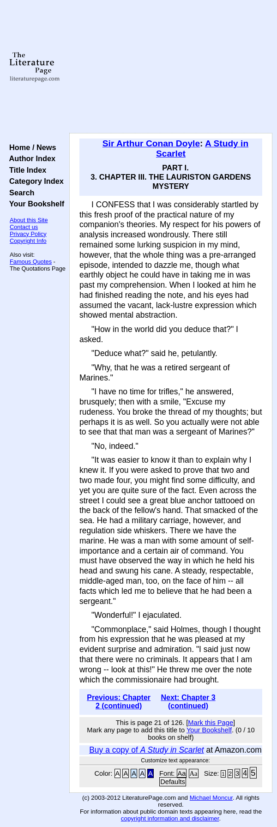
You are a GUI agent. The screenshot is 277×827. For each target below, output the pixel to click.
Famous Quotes (31, 261)
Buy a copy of (146, 750)
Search (19, 192)
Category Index (34, 181)
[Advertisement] (171, 67)
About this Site (29, 220)
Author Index (30, 158)
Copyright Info (28, 240)
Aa (182, 773)
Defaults (172, 781)
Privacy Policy (28, 233)
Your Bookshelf (34, 203)
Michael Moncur (211, 797)
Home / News (30, 147)
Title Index (25, 170)
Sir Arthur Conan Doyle (151, 143)
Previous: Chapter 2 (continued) (119, 702)
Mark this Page (210, 722)
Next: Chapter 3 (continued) (188, 702)
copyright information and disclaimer (170, 818)
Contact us (24, 226)
